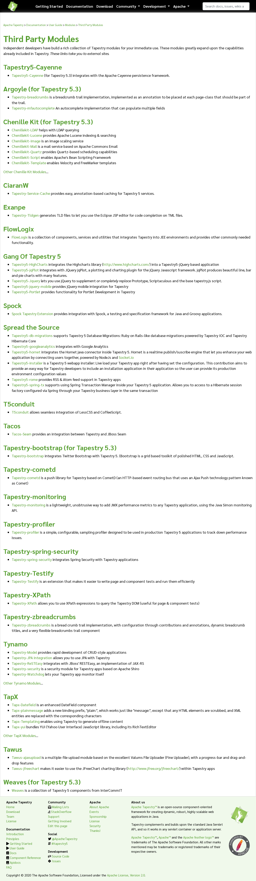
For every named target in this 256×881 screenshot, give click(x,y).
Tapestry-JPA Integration (32, 657)
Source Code (60, 856)
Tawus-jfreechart (25, 768)
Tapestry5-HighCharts (30, 264)
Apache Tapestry (13, 25)
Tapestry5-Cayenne (27, 75)
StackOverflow (61, 812)
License (11, 821)
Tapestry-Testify (25, 581)
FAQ (9, 867)
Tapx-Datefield (24, 704)
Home (10, 807)
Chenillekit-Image (26, 140)
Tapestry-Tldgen (25, 215)
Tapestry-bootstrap (28, 455)
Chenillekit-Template (29, 162)
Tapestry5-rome (25, 379)
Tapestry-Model (24, 652)
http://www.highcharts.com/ (126, 264)
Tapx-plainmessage (27, 710)
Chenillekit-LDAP (25, 129)
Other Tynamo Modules (21, 683)
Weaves (18, 790)
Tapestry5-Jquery (26, 280)
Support (53, 816)
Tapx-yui (18, 726)
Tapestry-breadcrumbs (30, 96)
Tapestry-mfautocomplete (33, 108)
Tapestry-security (26, 668)
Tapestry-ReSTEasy (27, 663)
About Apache (99, 807)
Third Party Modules (90, 25)
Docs (13, 853)
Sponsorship (98, 816)
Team (10, 816)
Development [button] (155, 6)
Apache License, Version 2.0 (126, 875)
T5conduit (20, 412)
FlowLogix (20, 237)
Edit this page (57, 826)
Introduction (15, 834)
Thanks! (95, 831)
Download (104, 6)
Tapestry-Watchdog (28, 674)
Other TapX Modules (19, 735)
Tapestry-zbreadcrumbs (31, 625)
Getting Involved (59, 821)
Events (94, 812)
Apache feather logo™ (198, 837)
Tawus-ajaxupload (26, 757)
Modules (70, 25)
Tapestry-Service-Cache (31, 193)
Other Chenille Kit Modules (24, 171)
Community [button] (126, 6)
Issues (56, 861)
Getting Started (49, 6)
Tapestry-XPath (24, 603)
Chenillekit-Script (26, 157)
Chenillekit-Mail (24, 146)
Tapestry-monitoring (28, 504)
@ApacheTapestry (64, 839)
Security (95, 826)
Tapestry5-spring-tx (28, 384)
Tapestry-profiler (25, 532)
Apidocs (15, 862)
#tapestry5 (60, 843)
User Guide (55, 25)
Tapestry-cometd (26, 477)
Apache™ (165, 837)
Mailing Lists (60, 807)
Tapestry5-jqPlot (25, 269)
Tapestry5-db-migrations (32, 335)
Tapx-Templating (26, 721)
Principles (12, 839)
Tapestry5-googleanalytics (33, 346)
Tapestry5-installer (27, 362)
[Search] (226, 6)
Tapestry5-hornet (26, 351)
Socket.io (126, 357)
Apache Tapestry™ (144, 807)
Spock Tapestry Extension (32, 313)
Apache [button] (180, 6)
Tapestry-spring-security (32, 559)
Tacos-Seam (22, 433)
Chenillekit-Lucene (27, 135)
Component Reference (25, 858)
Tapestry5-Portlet (26, 291)
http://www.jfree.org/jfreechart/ (153, 768)
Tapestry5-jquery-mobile (32, 286)
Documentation (79, 6)
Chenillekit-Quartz (27, 151)
